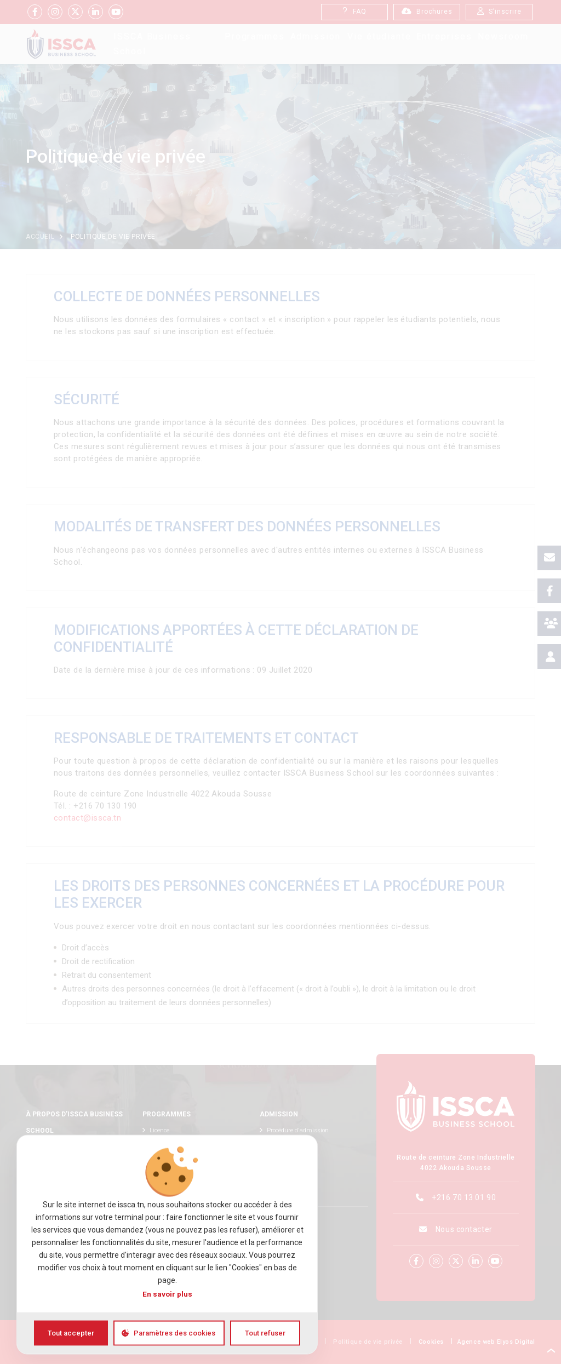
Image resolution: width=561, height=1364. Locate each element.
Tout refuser (265, 1332)
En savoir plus (167, 1293)
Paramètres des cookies (174, 1332)
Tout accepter (71, 1332)
